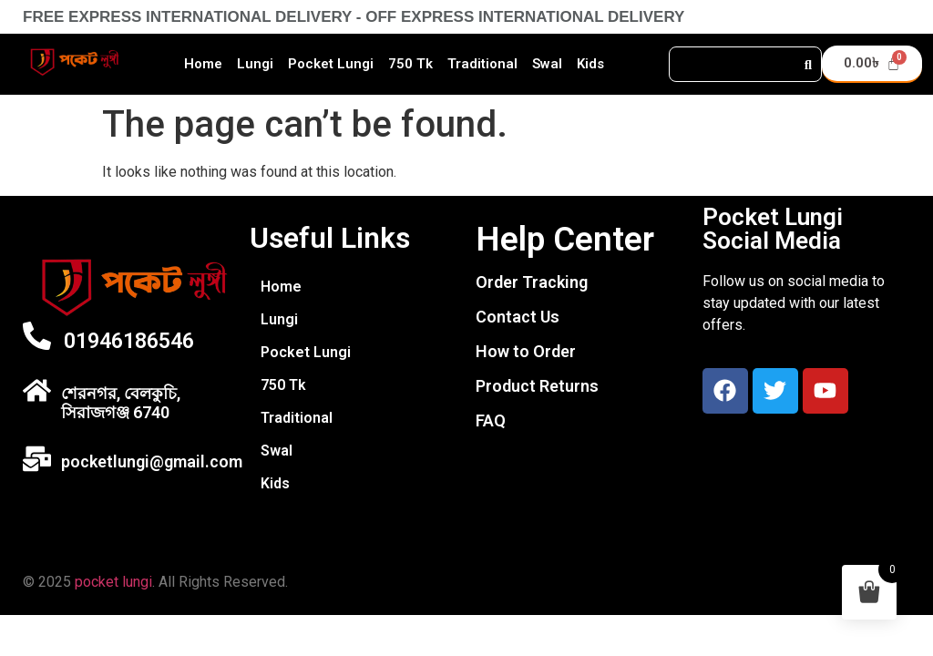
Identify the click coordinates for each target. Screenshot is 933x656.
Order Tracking (532, 282)
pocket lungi (113, 581)
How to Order (526, 351)
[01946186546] (37, 336)
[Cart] (872, 64)
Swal (547, 64)
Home (203, 64)
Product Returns (537, 385)
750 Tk (410, 64)
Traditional (482, 64)
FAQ (491, 420)
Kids (590, 64)
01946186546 (129, 341)
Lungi (255, 64)
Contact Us (517, 316)
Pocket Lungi (331, 64)
